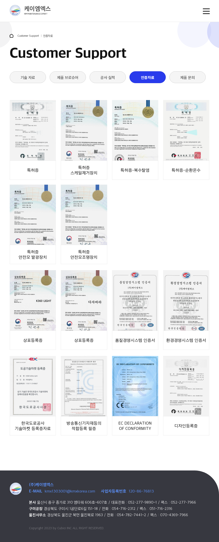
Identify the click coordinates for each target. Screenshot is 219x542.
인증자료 (147, 77)
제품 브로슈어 (67, 77)
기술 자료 (28, 77)
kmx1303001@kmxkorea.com (70, 491)
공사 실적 (107, 77)
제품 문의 (187, 77)
